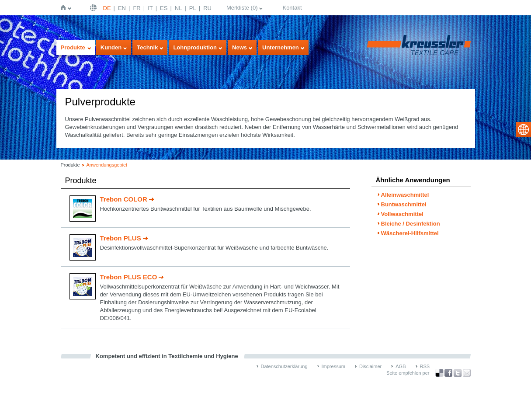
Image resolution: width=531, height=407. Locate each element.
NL (178, 8)
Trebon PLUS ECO (128, 277)
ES (163, 8)
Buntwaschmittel (404, 204)
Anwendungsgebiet (107, 164)
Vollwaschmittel (402, 214)
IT (150, 8)
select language (523, 129)
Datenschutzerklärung (284, 366)
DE (107, 8)
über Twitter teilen (457, 373)
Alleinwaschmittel (405, 194)
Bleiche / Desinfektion (410, 223)
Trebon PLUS (120, 238)
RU (207, 8)
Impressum (333, 366)
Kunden (111, 47)
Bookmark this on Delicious (439, 373)
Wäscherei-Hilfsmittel (410, 233)
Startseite (65, 7)
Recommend (467, 373)
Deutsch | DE (94, 7)
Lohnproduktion (195, 47)
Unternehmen (280, 47)
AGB (401, 366)
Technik (147, 47)
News (239, 47)
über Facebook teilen (448, 373)
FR (136, 8)
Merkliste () (242, 7)
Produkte (73, 47)
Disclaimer (370, 366)
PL (192, 8)
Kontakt (292, 7)
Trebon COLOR (123, 199)
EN (122, 8)
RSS (425, 366)
